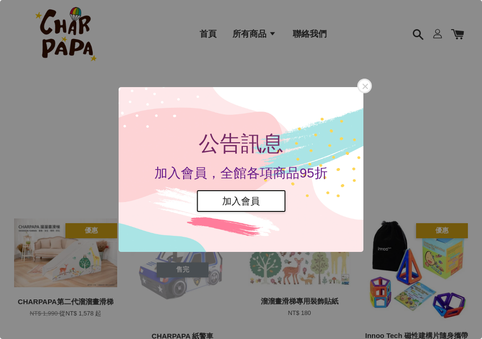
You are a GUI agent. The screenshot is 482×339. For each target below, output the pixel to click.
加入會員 (241, 201)
